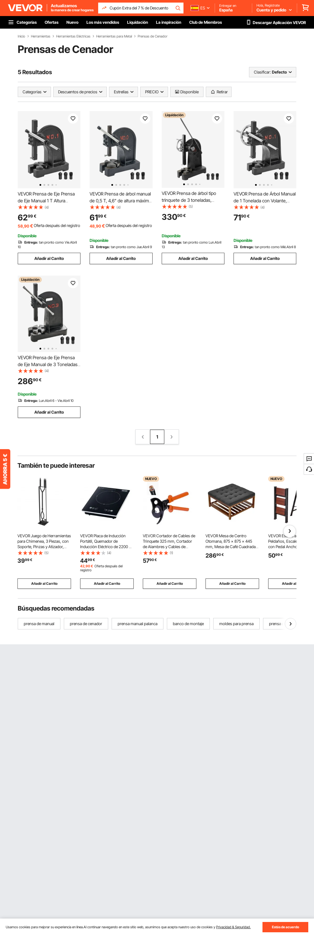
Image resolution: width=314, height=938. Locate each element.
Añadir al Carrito (49, 258)
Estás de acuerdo (285, 927)
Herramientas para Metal (114, 36)
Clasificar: (262, 72)
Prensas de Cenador (152, 36)
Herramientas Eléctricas (73, 36)
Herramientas (40, 36)
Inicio (21, 36)
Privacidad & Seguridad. (233, 927)
